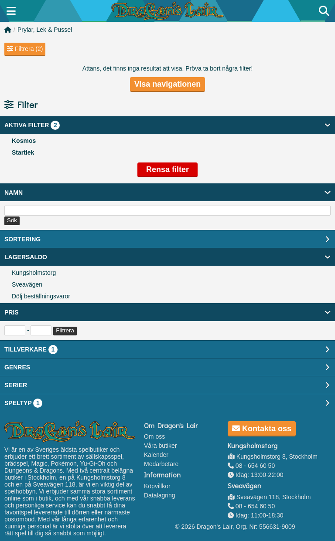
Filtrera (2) (25, 48)
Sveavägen (27, 284)
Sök (12, 220)
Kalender (156, 454)
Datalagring (159, 495)
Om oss (154, 436)
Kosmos (24, 140)
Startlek (23, 152)
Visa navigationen (167, 84)
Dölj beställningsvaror (41, 296)
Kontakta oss (261, 428)
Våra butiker (160, 445)
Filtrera (65, 330)
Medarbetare (161, 463)
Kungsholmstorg (34, 272)
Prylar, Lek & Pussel (44, 29)
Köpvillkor (157, 486)
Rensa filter (167, 169)
